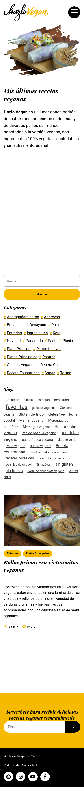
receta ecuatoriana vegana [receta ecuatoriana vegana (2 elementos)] (48, 452)
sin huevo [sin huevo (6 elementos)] (14, 470)
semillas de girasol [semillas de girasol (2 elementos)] (19, 464)
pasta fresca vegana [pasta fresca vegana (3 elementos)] (37, 440)
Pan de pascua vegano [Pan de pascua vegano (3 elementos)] (39, 433)
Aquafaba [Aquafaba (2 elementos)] (12, 400)
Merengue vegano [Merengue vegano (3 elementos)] (36, 427)
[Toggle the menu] (74, 12)
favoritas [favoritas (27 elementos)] (17, 407)
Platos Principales (37, 553)
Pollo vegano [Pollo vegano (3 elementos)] (15, 446)
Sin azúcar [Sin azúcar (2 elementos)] (43, 464)
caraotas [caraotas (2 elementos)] (43, 400)
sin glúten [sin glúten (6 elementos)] (64, 464)
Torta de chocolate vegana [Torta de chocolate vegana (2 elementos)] (45, 471)
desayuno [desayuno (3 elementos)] (61, 400)
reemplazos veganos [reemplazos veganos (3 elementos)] (54, 458)
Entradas (12, 553)
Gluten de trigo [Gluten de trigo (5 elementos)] (31, 414)
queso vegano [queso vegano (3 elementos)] (40, 446)
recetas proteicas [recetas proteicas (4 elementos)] (20, 458)
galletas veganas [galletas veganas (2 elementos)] (44, 408)
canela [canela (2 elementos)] (28, 400)
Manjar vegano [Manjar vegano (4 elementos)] (31, 420)
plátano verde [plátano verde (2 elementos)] (66, 439)
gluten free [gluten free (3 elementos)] (56, 414)
